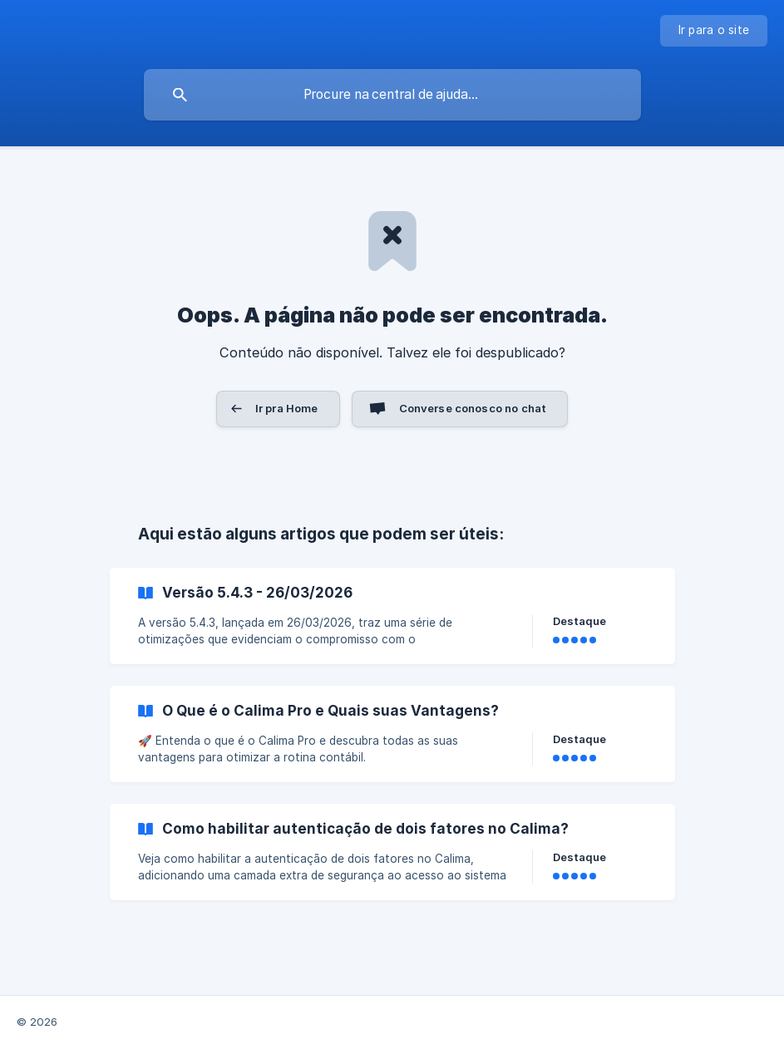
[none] (714, 31)
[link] (392, 616)
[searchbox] (392, 95)
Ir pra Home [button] (286, 408)
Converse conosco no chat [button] (473, 408)
